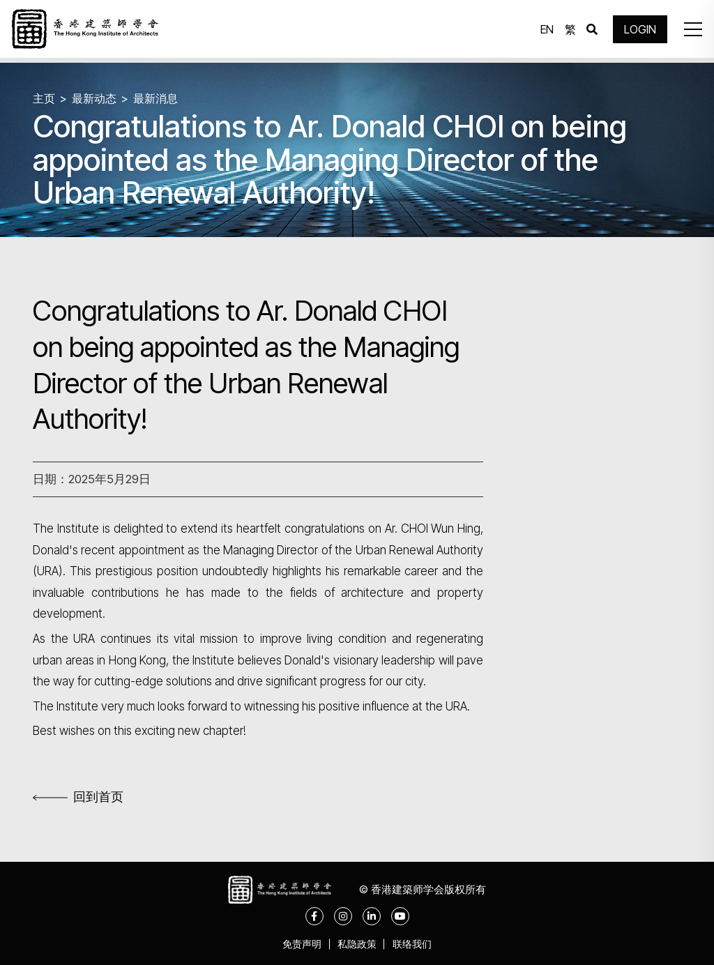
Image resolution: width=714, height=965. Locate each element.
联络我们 (416, 944)
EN (544, 31)
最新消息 (161, 98)
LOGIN (637, 31)
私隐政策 (357, 944)
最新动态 (97, 98)
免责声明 (297, 944)
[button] (689, 31)
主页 (44, 98)
